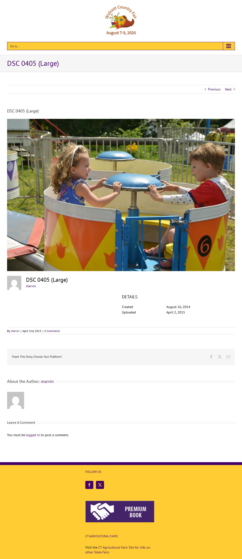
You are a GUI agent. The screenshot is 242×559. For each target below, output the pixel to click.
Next (228, 89)
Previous (214, 89)
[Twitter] (100, 485)
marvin (31, 286)
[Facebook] (89, 485)
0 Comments (52, 331)
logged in (33, 435)
